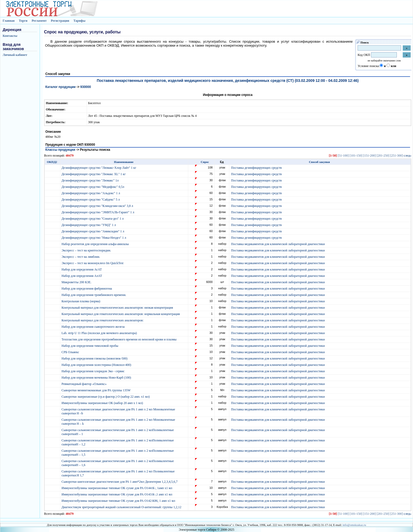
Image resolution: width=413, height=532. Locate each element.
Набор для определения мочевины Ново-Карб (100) (96, 377)
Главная (9, 21)
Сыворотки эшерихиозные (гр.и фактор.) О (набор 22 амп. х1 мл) (106, 396)
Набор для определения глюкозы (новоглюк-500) (94, 358)
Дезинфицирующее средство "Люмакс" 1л (90, 180)
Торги (23, 21)
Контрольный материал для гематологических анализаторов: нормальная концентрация (121, 314)
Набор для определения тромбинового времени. (94, 295)
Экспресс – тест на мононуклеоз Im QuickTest (92, 263)
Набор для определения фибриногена (87, 288)
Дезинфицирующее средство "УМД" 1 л (89, 225)
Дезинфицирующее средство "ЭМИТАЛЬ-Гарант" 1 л (98, 212)
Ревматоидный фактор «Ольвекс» (84, 384)
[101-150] (356, 155)
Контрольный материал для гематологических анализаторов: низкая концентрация (117, 307)
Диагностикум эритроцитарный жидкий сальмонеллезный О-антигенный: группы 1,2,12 (121, 507)
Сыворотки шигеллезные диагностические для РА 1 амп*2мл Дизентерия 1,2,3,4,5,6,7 (119, 482)
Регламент (39, 21)
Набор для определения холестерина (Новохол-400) (96, 365)
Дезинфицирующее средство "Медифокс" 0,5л (93, 187)
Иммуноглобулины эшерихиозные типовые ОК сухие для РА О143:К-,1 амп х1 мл (117, 494)
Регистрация (60, 21)
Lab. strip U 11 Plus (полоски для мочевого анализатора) (99, 333)
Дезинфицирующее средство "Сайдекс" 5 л (91, 199)
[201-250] (383, 155)
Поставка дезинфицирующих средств (256, 168)
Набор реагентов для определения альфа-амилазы (95, 244)
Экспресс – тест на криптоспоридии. (86, 250)
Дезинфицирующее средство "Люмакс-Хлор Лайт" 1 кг (99, 168)
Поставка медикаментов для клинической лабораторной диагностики (278, 244)
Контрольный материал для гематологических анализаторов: (102, 320)
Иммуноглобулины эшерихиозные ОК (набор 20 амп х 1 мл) (102, 403)
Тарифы (79, 21)
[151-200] (369, 155)
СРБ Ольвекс (70, 352)
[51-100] (343, 155)
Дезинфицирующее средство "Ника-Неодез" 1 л (94, 238)
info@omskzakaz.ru (354, 524)
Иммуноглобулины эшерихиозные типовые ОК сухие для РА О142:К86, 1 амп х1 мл (118, 501)
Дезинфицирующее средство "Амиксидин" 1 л (93, 231)
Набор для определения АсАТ (82, 269)
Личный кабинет (15, 55)
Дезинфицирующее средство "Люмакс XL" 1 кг (93, 174)
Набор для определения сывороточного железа (93, 327)
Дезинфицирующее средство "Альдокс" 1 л (91, 193)
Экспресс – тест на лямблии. (81, 257)
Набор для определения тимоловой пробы (90, 346)
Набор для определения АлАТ (82, 276)
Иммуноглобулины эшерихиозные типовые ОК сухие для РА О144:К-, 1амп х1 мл (117, 488)
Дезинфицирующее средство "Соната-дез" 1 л (92, 218)
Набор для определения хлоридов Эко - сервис (93, 371)
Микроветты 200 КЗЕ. (76, 282)
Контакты (10, 36)
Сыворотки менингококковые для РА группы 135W (96, 390)
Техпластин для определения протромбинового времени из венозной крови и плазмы (119, 339)
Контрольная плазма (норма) (81, 301)
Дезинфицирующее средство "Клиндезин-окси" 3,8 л (97, 206)
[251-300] (396, 155)
